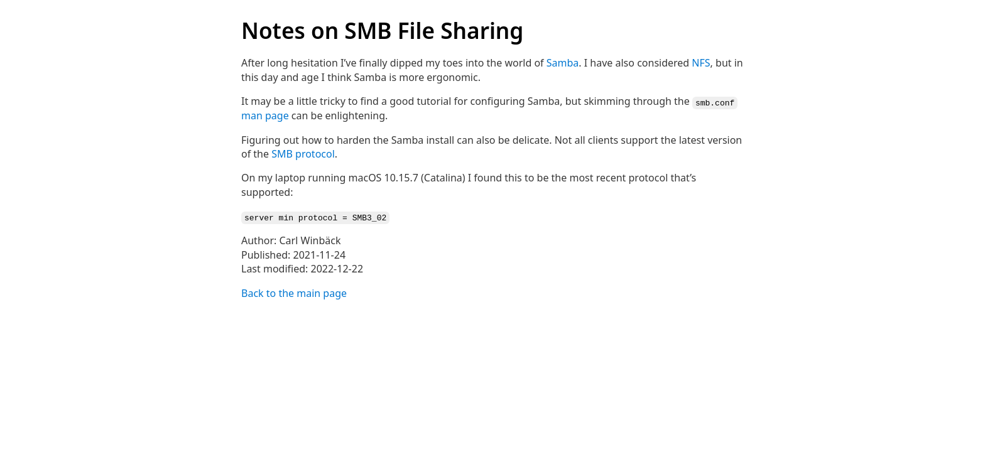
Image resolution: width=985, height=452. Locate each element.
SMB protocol (303, 153)
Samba (563, 63)
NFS (701, 63)
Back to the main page (294, 292)
